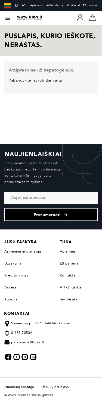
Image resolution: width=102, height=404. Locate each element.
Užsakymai (13, 263)
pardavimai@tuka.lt (27, 342)
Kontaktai (73, 5)
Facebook (8, 357)
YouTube (17, 357)
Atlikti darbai (55, 5)
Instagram (25, 357)
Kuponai (11, 299)
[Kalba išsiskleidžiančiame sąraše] (12, 5)
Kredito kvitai (16, 275)
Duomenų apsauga (20, 387)
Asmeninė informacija (22, 251)
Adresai (11, 287)
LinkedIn (33, 357)
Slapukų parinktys (55, 387)
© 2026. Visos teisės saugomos (28, 395)
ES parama (90, 5)
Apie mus (36, 5)
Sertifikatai (69, 299)
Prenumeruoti (51, 214)
